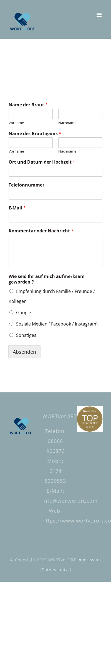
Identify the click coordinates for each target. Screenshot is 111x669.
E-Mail (17, 208)
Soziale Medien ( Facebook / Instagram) (57, 324)
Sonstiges (26, 335)
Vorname (16, 122)
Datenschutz (55, 569)
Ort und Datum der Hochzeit (42, 162)
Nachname (67, 122)
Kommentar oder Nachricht (41, 231)
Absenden (24, 351)
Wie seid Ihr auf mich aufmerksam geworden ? (47, 279)
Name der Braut (28, 105)
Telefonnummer (26, 185)
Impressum (89, 559)
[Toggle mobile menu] (100, 15)
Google (23, 312)
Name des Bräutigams (35, 134)
